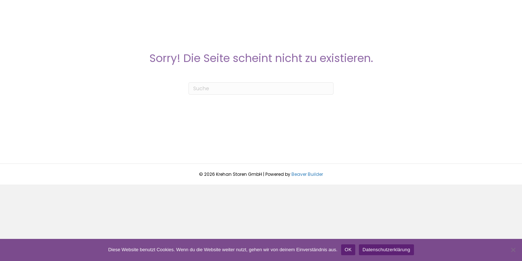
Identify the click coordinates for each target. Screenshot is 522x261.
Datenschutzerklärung (386, 249)
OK (348, 249)
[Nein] (513, 249)
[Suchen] (261, 88)
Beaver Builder (307, 174)
